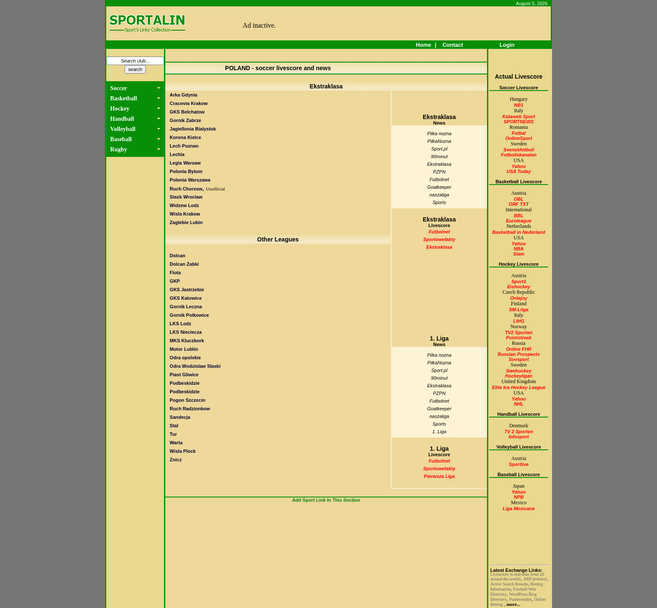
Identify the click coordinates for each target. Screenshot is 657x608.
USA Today (519, 171)
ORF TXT (519, 204)
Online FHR (519, 349)
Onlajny (518, 298)
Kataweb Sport (518, 116)
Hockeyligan (518, 375)
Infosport (519, 436)
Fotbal (519, 133)
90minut (439, 156)
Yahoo (519, 166)
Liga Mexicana (519, 508)
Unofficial (215, 188)
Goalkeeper (439, 187)
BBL (519, 215)
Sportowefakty (439, 239)
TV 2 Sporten (518, 431)
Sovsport (519, 359)
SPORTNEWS (519, 121)
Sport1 (518, 281)
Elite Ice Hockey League (518, 387)
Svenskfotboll (519, 149)
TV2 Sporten (518, 332)
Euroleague (519, 220)
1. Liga (439, 431)
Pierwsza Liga (439, 476)
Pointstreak (519, 337)
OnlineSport (518, 138)
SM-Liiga (519, 309)
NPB (519, 497)
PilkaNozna (439, 141)
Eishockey (518, 286)
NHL (519, 403)
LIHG (518, 321)
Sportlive (519, 464)
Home (423, 45)
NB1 (519, 105)
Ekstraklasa (439, 164)
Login (507, 45)
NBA (519, 248)
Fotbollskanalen (519, 154)
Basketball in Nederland (518, 232)
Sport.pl (439, 148)
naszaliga (439, 194)
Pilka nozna (439, 133)
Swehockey (519, 370)
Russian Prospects (519, 354)
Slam (518, 253)
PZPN (439, 171)
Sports (439, 202)
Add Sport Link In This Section (326, 500)
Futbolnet (439, 179)
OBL (519, 199)
